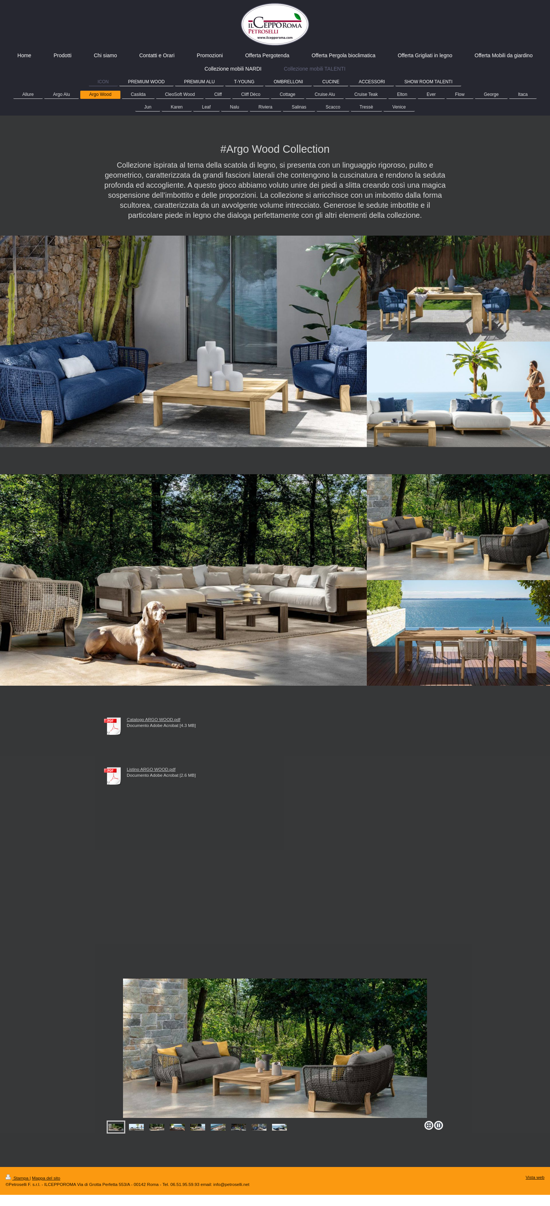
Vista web (535, 1177)
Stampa (18, 1178)
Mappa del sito (46, 1178)
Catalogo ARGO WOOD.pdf (153, 719)
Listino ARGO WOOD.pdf (151, 769)
